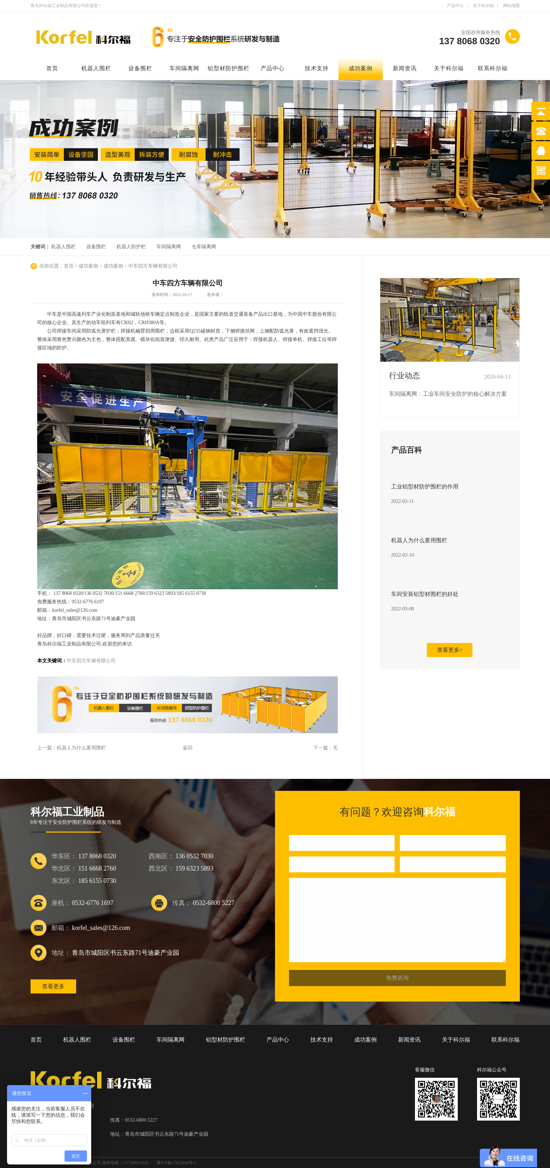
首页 (52, 68)
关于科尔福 (483, 5)
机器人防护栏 (131, 246)
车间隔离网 (184, 68)
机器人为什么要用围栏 (81, 747)
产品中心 (455, 5)
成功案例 (361, 68)
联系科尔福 (493, 68)
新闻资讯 (405, 68)
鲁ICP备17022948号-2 (176, 1162)
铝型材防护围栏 (228, 68)
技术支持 (317, 68)
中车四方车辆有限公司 (152, 266)
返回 (188, 747)
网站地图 (511, 5)
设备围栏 (140, 68)
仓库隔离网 (204, 246)
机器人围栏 (96, 68)
